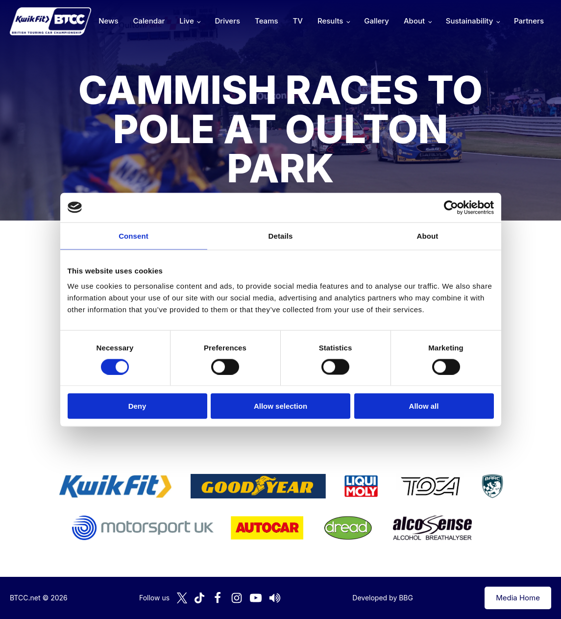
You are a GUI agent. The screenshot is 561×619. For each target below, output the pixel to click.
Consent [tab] (133, 235)
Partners (529, 20)
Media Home (518, 597)
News (108, 20)
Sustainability (469, 20)
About (414, 20)
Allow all (424, 406)
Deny (137, 406)
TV (298, 20)
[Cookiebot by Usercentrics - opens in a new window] (451, 207)
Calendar (149, 20)
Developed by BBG (382, 598)
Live (186, 20)
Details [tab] (280, 235)
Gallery (376, 20)
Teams (266, 20)
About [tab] (428, 235)
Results (330, 20)
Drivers (227, 20)
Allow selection (280, 406)
